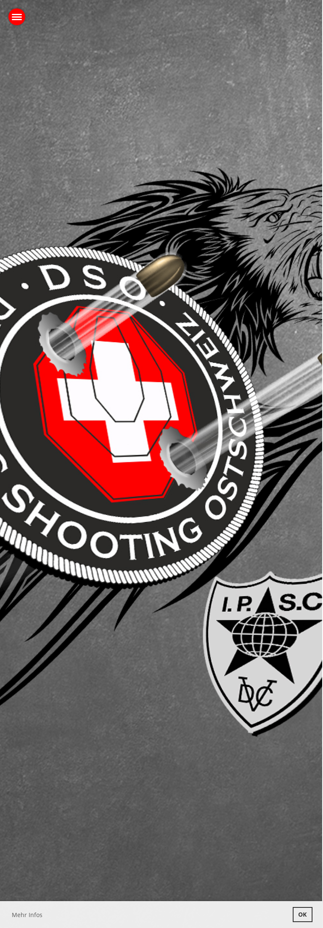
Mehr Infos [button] (27, 915)
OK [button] (302, 914)
